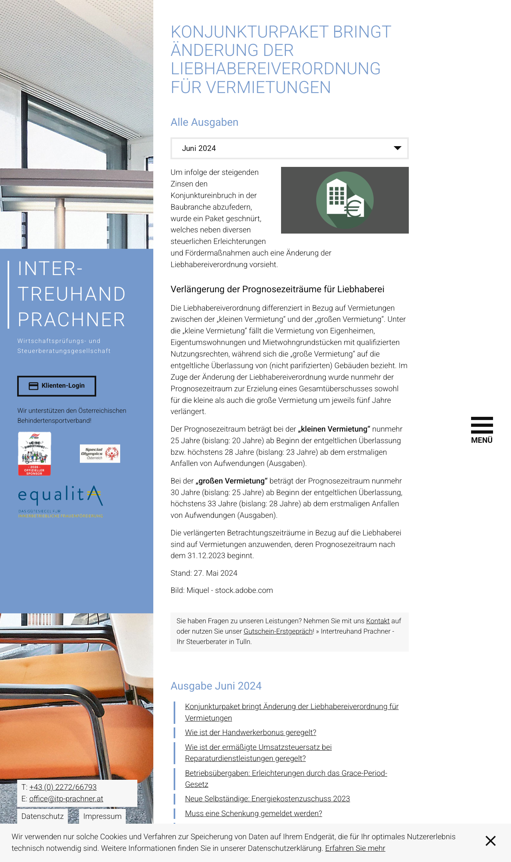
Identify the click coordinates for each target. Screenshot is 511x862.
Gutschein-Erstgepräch (278, 631)
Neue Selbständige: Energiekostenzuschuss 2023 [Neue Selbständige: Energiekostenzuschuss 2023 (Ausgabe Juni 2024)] (267, 798)
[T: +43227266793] (63, 787)
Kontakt (378, 620)
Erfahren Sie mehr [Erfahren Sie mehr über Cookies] (355, 848)
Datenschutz (42, 815)
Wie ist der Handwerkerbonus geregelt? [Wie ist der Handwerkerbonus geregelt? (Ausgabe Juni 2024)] (250, 731)
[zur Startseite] (76, 306)
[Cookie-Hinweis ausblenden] (490, 842)
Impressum (102, 815)
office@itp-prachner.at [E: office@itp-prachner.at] (66, 798)
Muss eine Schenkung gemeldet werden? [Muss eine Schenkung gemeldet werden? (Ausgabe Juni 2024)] (253, 812)
